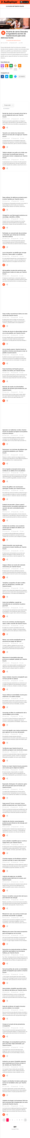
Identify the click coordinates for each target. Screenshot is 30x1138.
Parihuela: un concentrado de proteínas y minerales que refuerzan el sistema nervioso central (14, 234)
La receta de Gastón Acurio (13, 40)
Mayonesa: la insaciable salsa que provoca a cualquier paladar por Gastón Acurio (14, 659)
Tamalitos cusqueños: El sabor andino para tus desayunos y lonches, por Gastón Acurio (13, 584)
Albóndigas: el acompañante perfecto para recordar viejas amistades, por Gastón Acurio (14, 1043)
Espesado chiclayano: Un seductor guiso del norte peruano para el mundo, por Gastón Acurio (14, 785)
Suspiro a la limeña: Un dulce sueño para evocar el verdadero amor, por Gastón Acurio (14, 1082)
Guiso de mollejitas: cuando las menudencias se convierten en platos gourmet (13, 604)
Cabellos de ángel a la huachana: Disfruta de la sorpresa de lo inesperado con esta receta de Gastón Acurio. (15, 1102)
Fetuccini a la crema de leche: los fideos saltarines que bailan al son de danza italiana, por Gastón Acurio (14, 951)
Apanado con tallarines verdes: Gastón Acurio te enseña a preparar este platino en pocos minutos (14, 431)
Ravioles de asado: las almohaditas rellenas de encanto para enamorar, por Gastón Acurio (14, 388)
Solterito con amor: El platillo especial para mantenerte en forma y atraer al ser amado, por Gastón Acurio (14, 1063)
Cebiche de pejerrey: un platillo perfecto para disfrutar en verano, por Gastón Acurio (14, 878)
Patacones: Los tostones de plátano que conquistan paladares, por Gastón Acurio (14, 451)
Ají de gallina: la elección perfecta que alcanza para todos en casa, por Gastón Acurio (14, 272)
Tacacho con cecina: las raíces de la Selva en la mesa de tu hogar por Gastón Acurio (14, 134)
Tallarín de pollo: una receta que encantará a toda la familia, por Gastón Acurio (14, 547)
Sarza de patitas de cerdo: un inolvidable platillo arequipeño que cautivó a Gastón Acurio (14, 970)
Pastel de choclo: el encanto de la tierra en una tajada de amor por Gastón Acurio (14, 115)
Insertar (22, 76)
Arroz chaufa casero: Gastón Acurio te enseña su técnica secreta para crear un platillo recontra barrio (14, 351)
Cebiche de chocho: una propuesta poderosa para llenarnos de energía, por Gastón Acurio (14, 823)
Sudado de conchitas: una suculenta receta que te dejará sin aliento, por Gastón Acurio (13, 527)
